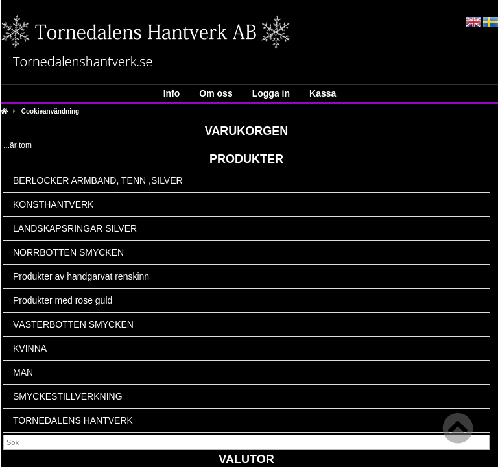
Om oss (215, 93)
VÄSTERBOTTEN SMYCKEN (73, 324)
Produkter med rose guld (62, 300)
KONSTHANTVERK (53, 204)
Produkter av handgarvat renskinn (81, 276)
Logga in (271, 93)
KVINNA (30, 348)
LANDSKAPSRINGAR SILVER (75, 228)
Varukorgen (247, 131)
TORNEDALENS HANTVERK (73, 420)
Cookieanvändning (50, 111)
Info (171, 93)
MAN (23, 372)
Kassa (322, 93)
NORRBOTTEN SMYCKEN (68, 252)
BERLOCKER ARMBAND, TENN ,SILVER (98, 180)
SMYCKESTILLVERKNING (68, 396)
